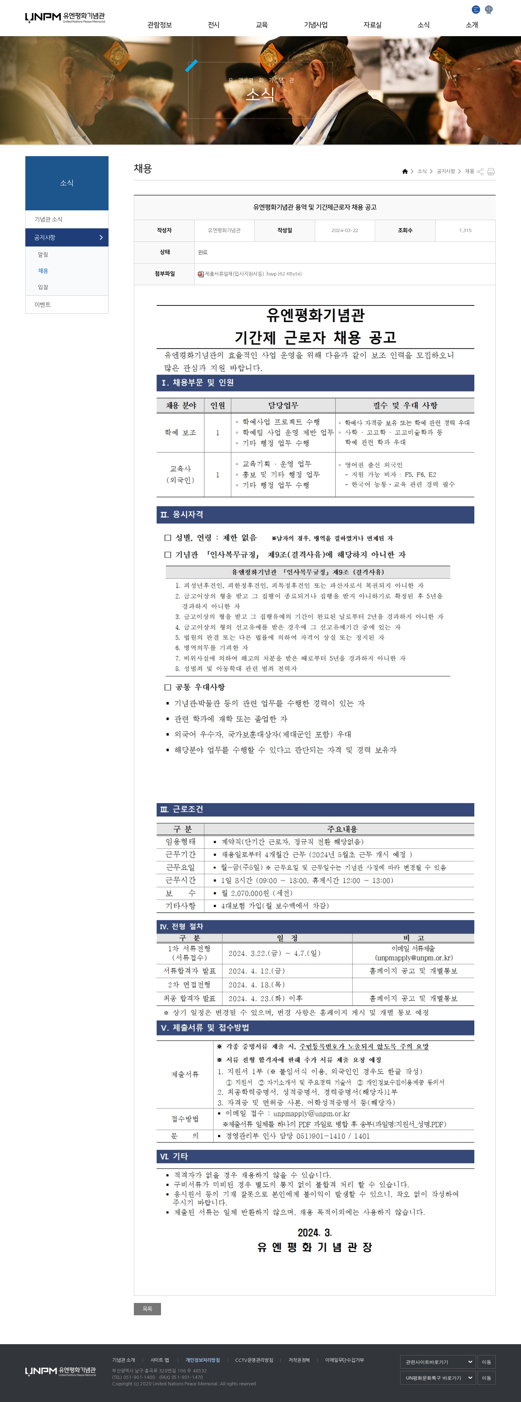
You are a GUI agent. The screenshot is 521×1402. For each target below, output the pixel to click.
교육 (262, 25)
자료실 (372, 25)
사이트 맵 (160, 1360)
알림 (43, 254)
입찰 (43, 287)
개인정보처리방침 (203, 1360)
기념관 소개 (123, 1360)
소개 (472, 25)
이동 (486, 1362)
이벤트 (42, 305)
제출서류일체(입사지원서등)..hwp (237, 273)
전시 (214, 25)
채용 (43, 271)
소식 (423, 25)
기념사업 (316, 25)
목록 (148, 1309)
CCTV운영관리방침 (254, 1360)
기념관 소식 (48, 219)
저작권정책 (299, 1360)
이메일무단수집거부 (344, 1360)
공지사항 (44, 237)
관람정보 (159, 25)
